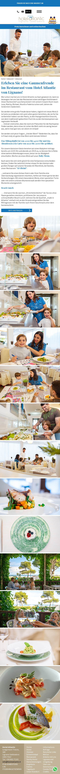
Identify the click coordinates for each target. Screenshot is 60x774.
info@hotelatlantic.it (11, 762)
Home (3, 79)
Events (29, 766)
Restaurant (10, 79)
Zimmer (29, 752)
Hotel (28, 749)
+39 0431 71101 (12, 759)
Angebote (30, 764)
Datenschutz (48, 766)
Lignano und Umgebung (48, 760)
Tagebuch (30, 769)
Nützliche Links (49, 752)
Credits (46, 771)
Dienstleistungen (33, 762)
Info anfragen (15, 210)
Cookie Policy (48, 769)
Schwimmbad (32, 754)
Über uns (46, 764)
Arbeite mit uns (49, 757)
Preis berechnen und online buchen (30, 26)
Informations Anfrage (48, 748)
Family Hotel (31, 759)
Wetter (46, 754)
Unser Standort (32, 771)
